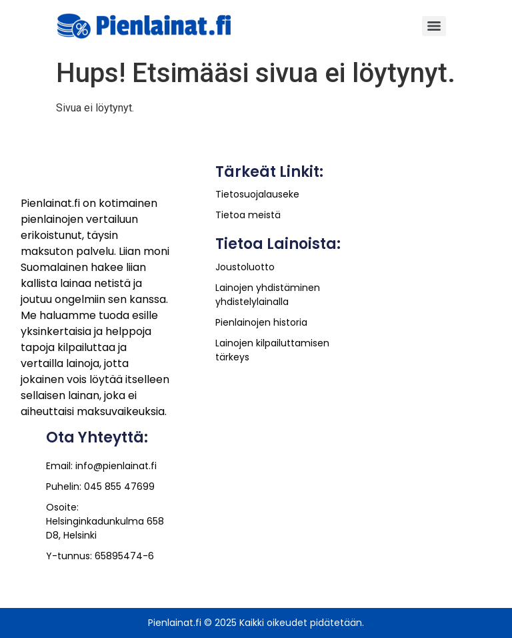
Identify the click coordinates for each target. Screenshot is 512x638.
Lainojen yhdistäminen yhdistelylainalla (267, 294)
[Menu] (434, 26)
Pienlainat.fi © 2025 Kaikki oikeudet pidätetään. (256, 622)
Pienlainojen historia (261, 322)
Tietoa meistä (248, 215)
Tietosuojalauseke (257, 194)
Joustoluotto (245, 267)
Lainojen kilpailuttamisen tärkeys (272, 350)
